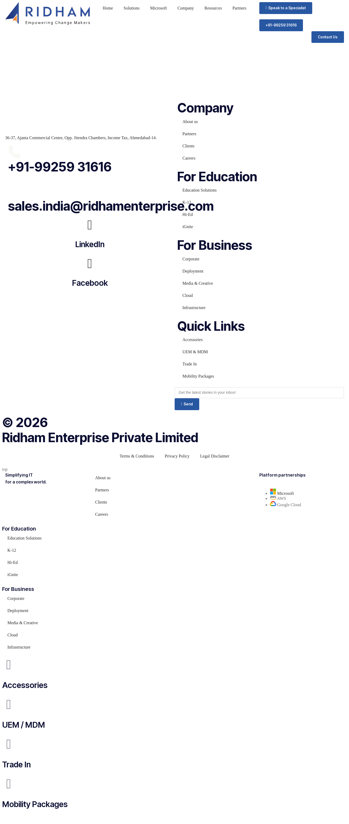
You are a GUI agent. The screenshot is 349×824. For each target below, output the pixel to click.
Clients (188, 146)
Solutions (131, 8)
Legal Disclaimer (214, 456)
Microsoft (158, 8)
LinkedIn (90, 244)
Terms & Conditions (137, 456)
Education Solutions (200, 190)
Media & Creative (198, 283)
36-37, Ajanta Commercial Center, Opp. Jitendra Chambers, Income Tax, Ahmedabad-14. (81, 137)
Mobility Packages (198, 376)
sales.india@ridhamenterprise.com (111, 206)
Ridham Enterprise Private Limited (100, 437)
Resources (213, 8)
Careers (189, 158)
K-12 (187, 202)
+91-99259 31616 (60, 167)
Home (108, 8)
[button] (285, 8)
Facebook (90, 283)
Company (186, 8)
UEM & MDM (195, 352)
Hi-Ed (188, 214)
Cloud (188, 295)
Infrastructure (194, 307)
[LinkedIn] (90, 225)
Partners (239, 8)
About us (190, 121)
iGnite (188, 226)
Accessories (193, 339)
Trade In (190, 364)
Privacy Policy (177, 456)
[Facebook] (90, 263)
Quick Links (211, 326)
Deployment (193, 271)
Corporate (191, 259)
